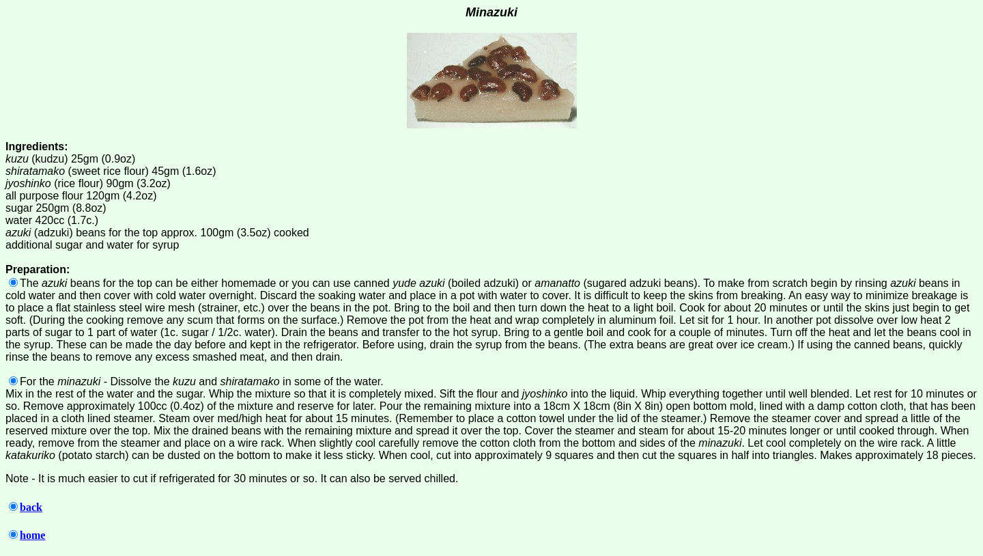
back (25, 507)
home (27, 535)
